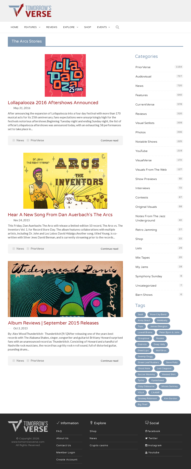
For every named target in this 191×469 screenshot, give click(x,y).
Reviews (51, 27)
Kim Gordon (170, 398)
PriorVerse (35, 140)
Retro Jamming (146, 230)
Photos (140, 132)
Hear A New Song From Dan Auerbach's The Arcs (60, 215)
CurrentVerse (144, 104)
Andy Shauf (144, 320)
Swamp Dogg (145, 356)
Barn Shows (144, 295)
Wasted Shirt (169, 374)
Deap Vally (159, 344)
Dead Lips (143, 350)
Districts (142, 344)
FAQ (59, 431)
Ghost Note (144, 368)
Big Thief (142, 404)
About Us (62, 438)
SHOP (87, 27)
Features (32, 26)
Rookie (160, 338)
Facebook (152, 431)
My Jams (141, 267)
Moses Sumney (170, 386)
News (18, 140)
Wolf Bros (161, 350)
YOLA (141, 392)
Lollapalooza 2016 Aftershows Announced (53, 102)
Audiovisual (143, 76)
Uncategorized (145, 286)
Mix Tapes (142, 258)
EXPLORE (70, 26)
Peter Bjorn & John (169, 332)
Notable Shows (146, 142)
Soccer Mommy (146, 374)
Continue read (107, 140)
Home (14, 27)
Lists (138, 248)
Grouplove (143, 338)
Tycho (141, 380)
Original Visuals (146, 207)
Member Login (65, 452)
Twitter (151, 438)
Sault (140, 314)
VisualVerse (143, 160)
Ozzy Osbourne (146, 386)
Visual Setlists (144, 123)
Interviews (142, 188)
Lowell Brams (145, 332)
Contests (141, 197)
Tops (140, 326)
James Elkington (158, 326)
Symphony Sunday (148, 276)
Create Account (66, 459)
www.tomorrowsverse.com (27, 441)
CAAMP (155, 392)
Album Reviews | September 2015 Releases (53, 323)
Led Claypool (164, 368)
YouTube (141, 151)
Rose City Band (158, 314)
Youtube (152, 452)
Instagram (153, 445)
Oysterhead (157, 380)
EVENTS (103, 26)
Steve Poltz (172, 362)
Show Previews (146, 179)
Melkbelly (162, 320)
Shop (139, 239)
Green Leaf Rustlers (148, 362)
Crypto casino (99, 445)
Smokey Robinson (147, 398)
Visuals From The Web (151, 170)
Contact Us (63, 445)
